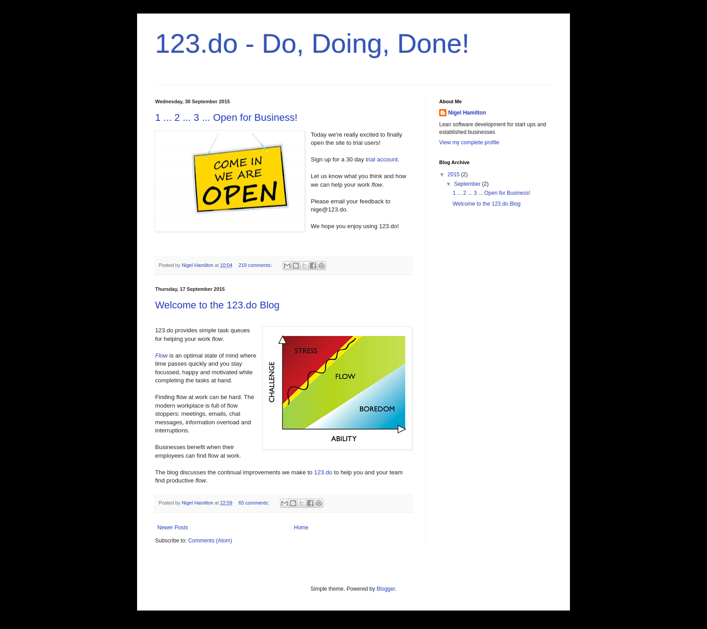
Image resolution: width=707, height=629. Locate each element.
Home (301, 527)
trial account (382, 159)
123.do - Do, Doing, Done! (312, 43)
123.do (323, 472)
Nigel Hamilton (467, 113)
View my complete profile (469, 142)
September (468, 184)
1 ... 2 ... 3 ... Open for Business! (226, 117)
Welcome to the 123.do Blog (217, 305)
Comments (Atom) (210, 540)
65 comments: (255, 502)
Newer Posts (172, 527)
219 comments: (256, 265)
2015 (454, 174)
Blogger (385, 589)
